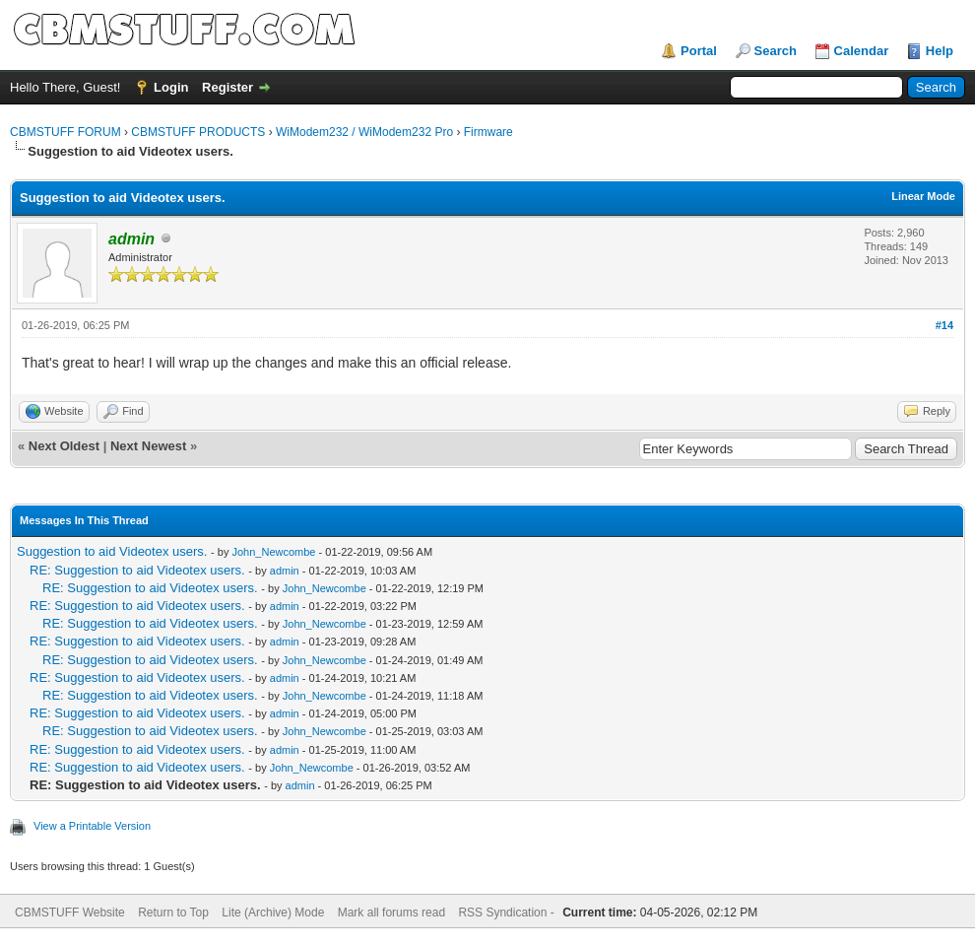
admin (284, 570)
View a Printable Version (92, 826)
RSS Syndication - (507, 912)
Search (775, 50)
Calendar (861, 50)
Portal (699, 50)
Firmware (488, 132)
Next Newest (148, 446)
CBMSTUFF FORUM (65, 132)
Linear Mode (923, 196)
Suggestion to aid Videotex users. (112, 551)
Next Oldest (64, 446)
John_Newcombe (273, 552)
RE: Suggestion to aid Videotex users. (137, 570)
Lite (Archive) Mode (273, 912)
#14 (944, 325)
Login (171, 87)
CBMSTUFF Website (70, 912)
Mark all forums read (391, 912)
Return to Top (173, 912)
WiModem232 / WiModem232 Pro (364, 132)
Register (227, 87)
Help (939, 50)
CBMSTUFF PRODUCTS (198, 132)
